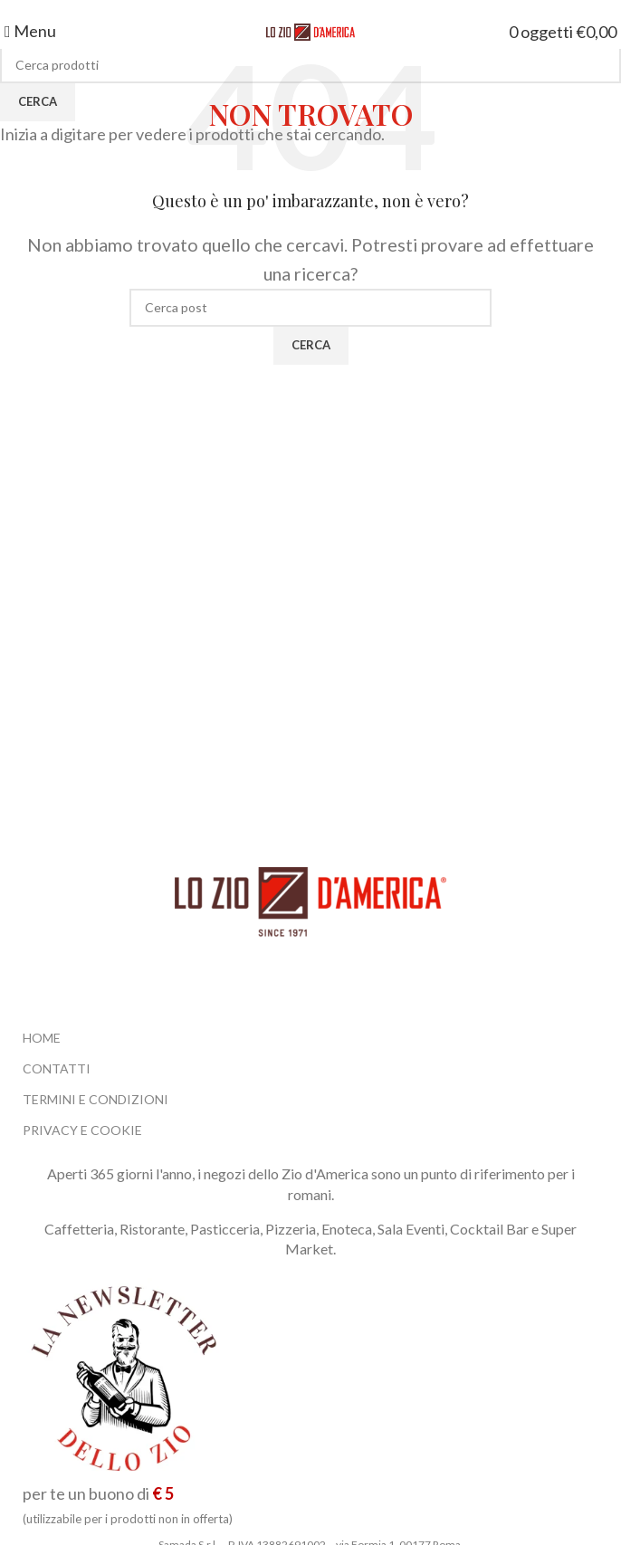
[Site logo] (310, 31)
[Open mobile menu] (30, 31)
